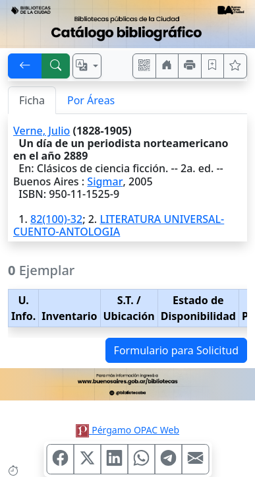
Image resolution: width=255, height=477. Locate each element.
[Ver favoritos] (235, 66)
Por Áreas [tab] (91, 100)
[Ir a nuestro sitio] (167, 66)
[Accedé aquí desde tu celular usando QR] (144, 66)
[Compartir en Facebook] (60, 459)
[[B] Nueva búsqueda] (56, 66)
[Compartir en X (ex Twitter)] (87, 459)
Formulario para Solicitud (176, 350)
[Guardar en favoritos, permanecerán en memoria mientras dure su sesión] (213, 66)
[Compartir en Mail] (195, 459)
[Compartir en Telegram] (168, 459)
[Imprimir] (190, 66)
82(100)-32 (56, 219)
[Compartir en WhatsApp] (141, 459)
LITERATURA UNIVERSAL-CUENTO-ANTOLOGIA (118, 225)
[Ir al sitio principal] (127, 24)
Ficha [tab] (32, 100)
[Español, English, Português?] (86, 66)
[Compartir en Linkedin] (114, 459)
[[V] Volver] (25, 66)
